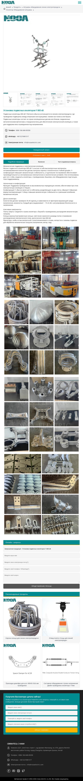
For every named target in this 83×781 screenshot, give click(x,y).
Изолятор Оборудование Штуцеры (19, 10)
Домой (8, 7)
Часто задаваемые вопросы (67, 162)
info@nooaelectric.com (32, 142)
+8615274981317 (23, 136)
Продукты (17, 7)
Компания (41, 162)
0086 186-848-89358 (23, 130)
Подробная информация (16, 162)
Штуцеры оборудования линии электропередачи (41, 7)
